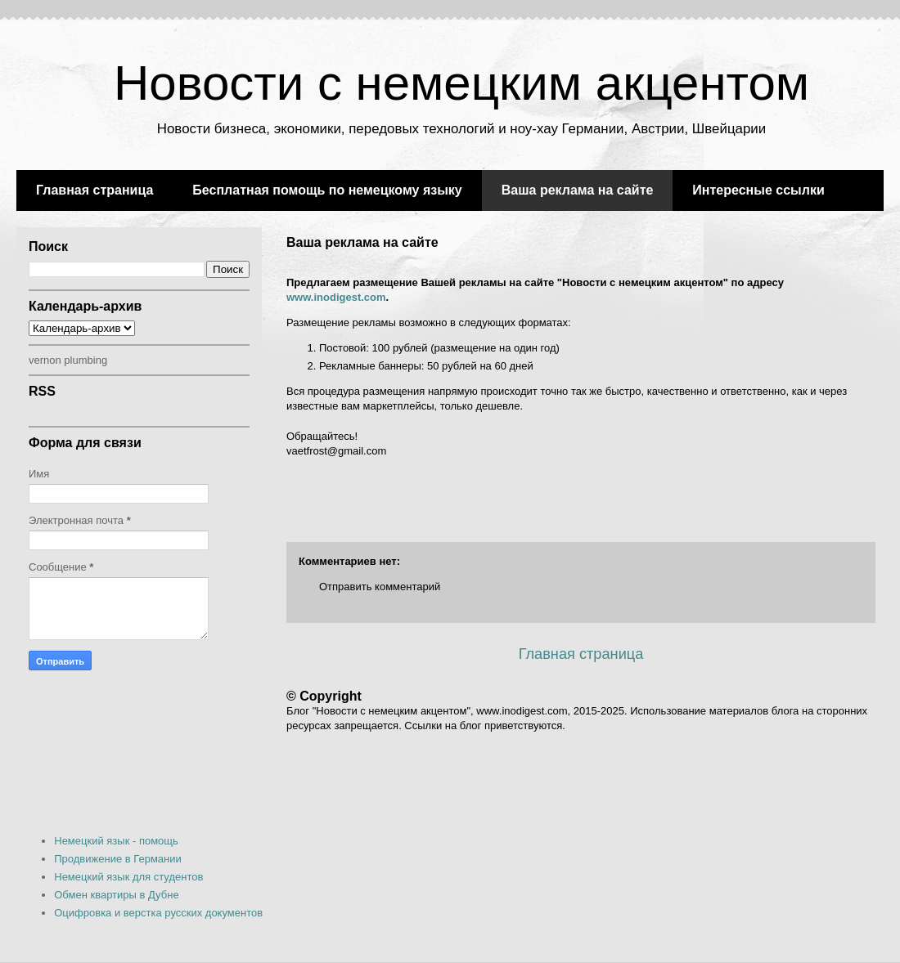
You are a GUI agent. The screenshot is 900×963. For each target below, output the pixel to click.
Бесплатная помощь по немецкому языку (326, 190)
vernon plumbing (68, 360)
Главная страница (94, 190)
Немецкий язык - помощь (116, 841)
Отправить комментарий (379, 586)
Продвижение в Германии (118, 859)
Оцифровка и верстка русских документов (158, 913)
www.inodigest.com (336, 297)
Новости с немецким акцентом (461, 83)
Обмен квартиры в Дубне (116, 895)
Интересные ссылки (758, 190)
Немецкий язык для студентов (128, 877)
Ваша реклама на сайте (578, 190)
